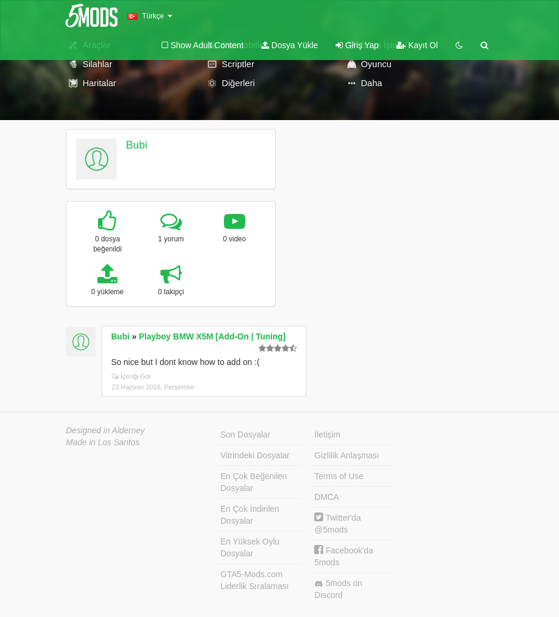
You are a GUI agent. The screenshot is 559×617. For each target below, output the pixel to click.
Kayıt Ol (417, 45)
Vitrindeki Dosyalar (254, 455)
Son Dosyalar (245, 434)
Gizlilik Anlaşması (346, 455)
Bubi (136, 145)
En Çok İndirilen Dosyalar (249, 514)
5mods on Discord (338, 589)
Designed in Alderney (105, 430)
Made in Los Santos (103, 442)
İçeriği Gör (131, 376)
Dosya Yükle (289, 45)
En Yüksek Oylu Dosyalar (249, 547)
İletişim (327, 434)
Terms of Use (338, 476)
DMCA (326, 497)
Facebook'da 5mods (343, 556)
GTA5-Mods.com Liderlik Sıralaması (254, 580)
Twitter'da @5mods (337, 523)
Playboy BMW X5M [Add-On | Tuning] (212, 336)
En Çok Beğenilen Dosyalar (253, 482)
